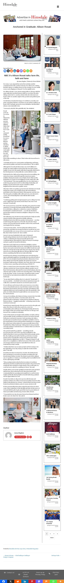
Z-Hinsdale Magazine (32, 548)
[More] (30, 70)
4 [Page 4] (57, 533)
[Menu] (58, 7)
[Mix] (24, 70)
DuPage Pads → (56, 555)
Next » (52, 537)
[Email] (28, 437)
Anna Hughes (19, 433)
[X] (8, 70)
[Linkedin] (14, 70)
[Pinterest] (17, 70)
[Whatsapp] (27, 70)
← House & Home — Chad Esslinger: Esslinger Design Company (16, 556)
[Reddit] (11, 70)
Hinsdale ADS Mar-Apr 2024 (17, 548)
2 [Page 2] (50, 533)
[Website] (30, 437)
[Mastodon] (21, 70)
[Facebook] (4, 70)
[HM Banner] (32, 18)
